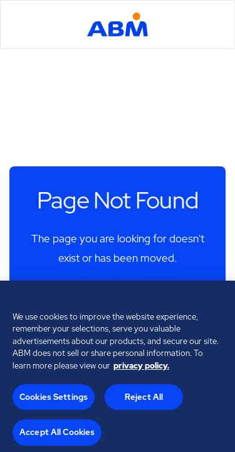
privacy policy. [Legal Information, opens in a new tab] (141, 367)
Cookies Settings (53, 399)
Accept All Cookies (57, 434)
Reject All (144, 399)
